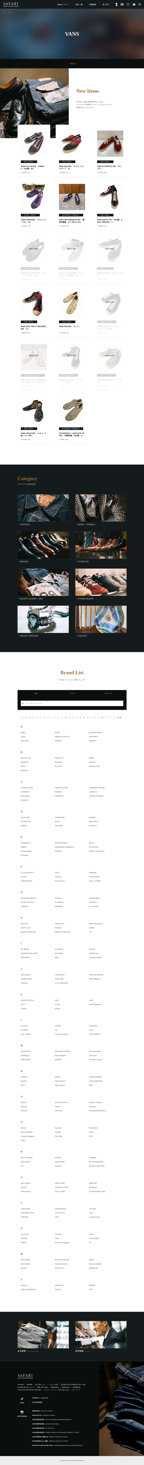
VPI (90, 1242)
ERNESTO (58, 851)
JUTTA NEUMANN (61, 983)
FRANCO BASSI (26, 881)
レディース (108, 693)
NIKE (91, 1085)
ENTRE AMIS (93, 847)
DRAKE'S (24, 826)
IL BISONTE (59, 949)
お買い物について (40, 1384)
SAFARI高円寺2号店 (52, 1419)
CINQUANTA (25, 796)
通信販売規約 (55, 1387)
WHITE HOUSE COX (62, 1260)
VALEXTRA (25, 1234)
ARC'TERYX (25, 741)
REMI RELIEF (25, 1162)
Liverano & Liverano (62, 1034)
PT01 (91, 1136)
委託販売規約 (66, 1387)
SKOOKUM (93, 1187)
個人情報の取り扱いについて (26, 1387)
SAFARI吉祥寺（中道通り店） (71, 215)
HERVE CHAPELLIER (28, 932)
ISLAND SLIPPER (95, 957)
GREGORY (25, 906)
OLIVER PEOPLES (61, 1102)
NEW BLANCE (60, 1081)
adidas (23, 732)
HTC (90, 932)
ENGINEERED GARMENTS (64, 847)
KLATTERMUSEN (95, 1004)
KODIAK (24, 1008)
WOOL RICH (59, 1268)
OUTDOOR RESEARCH (97, 1111)
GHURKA (58, 898)
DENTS (57, 821)
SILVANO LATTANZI (62, 1187)
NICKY (23, 1085)
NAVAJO (24, 1081)
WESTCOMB (25, 1260)
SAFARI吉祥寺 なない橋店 (50, 1441)
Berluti (23, 766)
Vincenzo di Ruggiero (62, 1242)
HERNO (92, 928)
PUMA (23, 1140)
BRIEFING (24, 770)
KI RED (57, 1004)
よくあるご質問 (53, 1384)
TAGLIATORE (25, 1209)
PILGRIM (58, 1132)
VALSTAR (58, 1234)
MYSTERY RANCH (95, 1060)
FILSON (23, 877)
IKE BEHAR (25, 949)
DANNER (92, 817)
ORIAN (57, 1106)
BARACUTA (59, 758)
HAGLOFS (24, 924)
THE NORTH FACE (27, 1213)
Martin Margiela (60, 1055)
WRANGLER (93, 1268)
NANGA (57, 1077)
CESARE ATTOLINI (61, 788)
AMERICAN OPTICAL (62, 737)
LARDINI (58, 1026)
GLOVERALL (59, 902)
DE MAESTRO (26, 821)
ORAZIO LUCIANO (95, 1102)
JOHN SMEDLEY (95, 979)
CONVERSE (59, 796)
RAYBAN (58, 1158)
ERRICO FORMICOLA (97, 851)
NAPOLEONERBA (95, 1077)
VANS (91, 1234)
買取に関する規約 (42, 1387)
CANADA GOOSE (27, 788)
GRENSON (59, 906)
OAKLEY (24, 1102)
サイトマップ (76, 1390)
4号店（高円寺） (29, 161)
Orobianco (92, 1106)
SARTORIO (93, 1183)
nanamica (24, 1077)
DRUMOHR (59, 826)
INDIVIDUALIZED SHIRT (29, 953)
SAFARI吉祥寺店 (37, 1402)
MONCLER (93, 1055)
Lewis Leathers (26, 1034)
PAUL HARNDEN (27, 1132)
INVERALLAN (94, 953)
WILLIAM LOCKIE (61, 1264)
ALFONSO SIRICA (95, 732)
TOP (4, 12)
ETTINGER (25, 855)
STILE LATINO (60, 1191)
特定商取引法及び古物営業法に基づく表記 (73, 1384)
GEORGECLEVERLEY (29, 898)
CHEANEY (58, 792)
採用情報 (29, 1384)
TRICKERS (25, 1217)
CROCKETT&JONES (96, 796)
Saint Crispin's (26, 1183)
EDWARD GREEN (61, 843)
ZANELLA (24, 1285)
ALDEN (57, 732)
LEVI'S (91, 1030)
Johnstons (24, 983)
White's (91, 1260)
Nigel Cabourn (60, 1085)
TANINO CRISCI (60, 1209)
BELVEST (92, 762)
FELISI (57, 872)
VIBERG (24, 1242)
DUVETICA (93, 826)
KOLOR (57, 1008)
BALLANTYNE (26, 758)
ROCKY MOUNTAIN (96, 1162)
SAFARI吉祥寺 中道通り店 (50, 1437)
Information (21, 1384)
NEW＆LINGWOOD (96, 1081)
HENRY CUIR (25, 928)
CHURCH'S (93, 792)
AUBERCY (92, 741)
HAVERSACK (59, 924)
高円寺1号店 (43, 1411)
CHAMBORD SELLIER (97, 788)
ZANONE (92, 1285)
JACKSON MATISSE (96, 975)
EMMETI (24, 847)
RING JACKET (60, 1162)
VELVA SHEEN (94, 1238)
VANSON (24, 1238)
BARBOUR (24, 762)
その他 (119, 717)
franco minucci (60, 881)
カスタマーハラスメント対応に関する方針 (56, 1390)
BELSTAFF (59, 762)
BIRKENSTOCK (94, 766)
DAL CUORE (25, 817)
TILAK (91, 1213)
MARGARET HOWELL (62, 1051)
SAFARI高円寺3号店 (46, 1424)
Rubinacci (58, 1166)
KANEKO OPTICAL (27, 1000)
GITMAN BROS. (94, 898)
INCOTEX (92, 949)
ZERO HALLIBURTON (28, 1289)
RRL (22, 1166)
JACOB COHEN (26, 979)
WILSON (24, 1268)
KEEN (91, 1000)
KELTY (23, 1004)
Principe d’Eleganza (27, 1136)
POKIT (91, 1132)
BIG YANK (58, 766)
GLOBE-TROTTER (27, 902)
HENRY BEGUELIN (95, 924)
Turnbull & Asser (94, 1217)
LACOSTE (24, 1026)
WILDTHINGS (25, 1264)
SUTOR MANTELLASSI (97, 1191)
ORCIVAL (24, 1106)
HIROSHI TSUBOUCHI (63, 932)
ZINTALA (58, 1289)
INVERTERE (25, 957)
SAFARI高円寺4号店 (43, 1428)
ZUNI (91, 1289)
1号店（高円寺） (105, 268)
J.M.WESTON (60, 975)
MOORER (58, 1060)
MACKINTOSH (26, 1051)
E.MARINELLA (26, 843)
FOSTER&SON (94, 877)
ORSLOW (24, 1111)
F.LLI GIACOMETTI (27, 872)
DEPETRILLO (94, 821)
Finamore (58, 877)
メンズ (72, 693)
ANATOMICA (93, 737)
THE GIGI (92, 1209)
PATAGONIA (93, 1128)
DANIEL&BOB (60, 817)
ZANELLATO (59, 1285)
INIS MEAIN (59, 953)
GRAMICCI (93, 902)
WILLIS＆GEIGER (95, 1264)
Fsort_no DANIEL (95, 881)
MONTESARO (26, 1060)
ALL (36, 693)
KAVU (57, 1000)
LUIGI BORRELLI (95, 1034)
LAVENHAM (93, 1026)
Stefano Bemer (26, 1191)
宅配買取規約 (76, 1387)
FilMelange (92, 872)
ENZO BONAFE (26, 851)
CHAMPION (25, 792)
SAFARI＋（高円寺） (30, 215)
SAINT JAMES (60, 1183)
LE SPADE (24, 1030)
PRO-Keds (58, 1136)
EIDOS (91, 843)
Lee (56, 1030)
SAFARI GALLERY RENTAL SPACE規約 (29, 1390)
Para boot (58, 1128)
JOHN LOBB (59, 979)
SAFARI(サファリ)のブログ (40, 1398)
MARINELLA (25, 1055)
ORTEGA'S (59, 1111)
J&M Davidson (26, 975)
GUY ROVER (93, 906)
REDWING (92, 1158)
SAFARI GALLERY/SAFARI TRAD (57, 1445)
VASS (57, 1238)
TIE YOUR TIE (60, 1213)
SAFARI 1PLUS (44, 1415)
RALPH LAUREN (26, 1158)
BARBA (91, 758)
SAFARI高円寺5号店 (56, 1432)
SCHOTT (24, 1187)
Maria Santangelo (95, 1051)
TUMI (57, 1217)
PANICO (24, 1128)
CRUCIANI (24, 800)
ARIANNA (58, 741)
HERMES (58, 928)
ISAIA (57, 957)
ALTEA (23, 737)
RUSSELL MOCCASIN (97, 1166)
